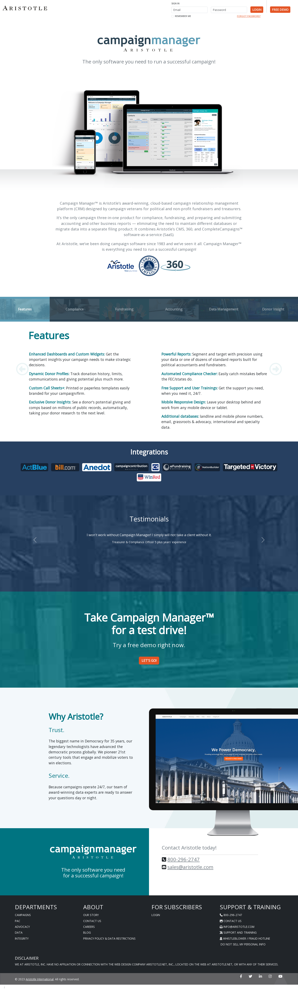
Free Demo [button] (280, 10)
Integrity (22, 938)
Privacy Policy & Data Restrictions (109, 938)
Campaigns (23, 915)
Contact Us (92, 921)
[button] (22, 369)
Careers (89, 927)
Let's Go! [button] (149, 660)
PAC (17, 921)
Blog (87, 932)
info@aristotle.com (237, 927)
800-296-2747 (183, 859)
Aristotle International (40, 979)
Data (19, 932)
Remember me (183, 16)
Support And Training (238, 932)
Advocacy (22, 927)
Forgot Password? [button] (249, 16)
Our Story (91, 915)
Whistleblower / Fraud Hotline (245, 938)
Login (155, 915)
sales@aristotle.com (190, 867)
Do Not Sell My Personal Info (243, 944)
